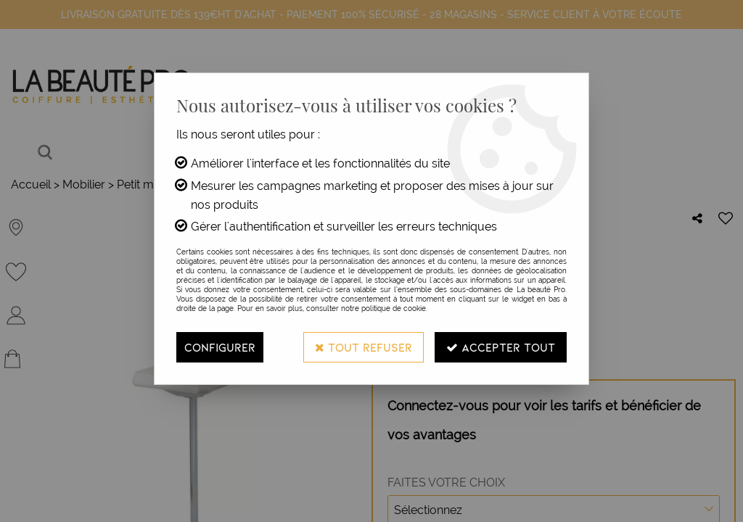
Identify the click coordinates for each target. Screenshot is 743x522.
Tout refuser (363, 347)
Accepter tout (500, 347)
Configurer (219, 347)
